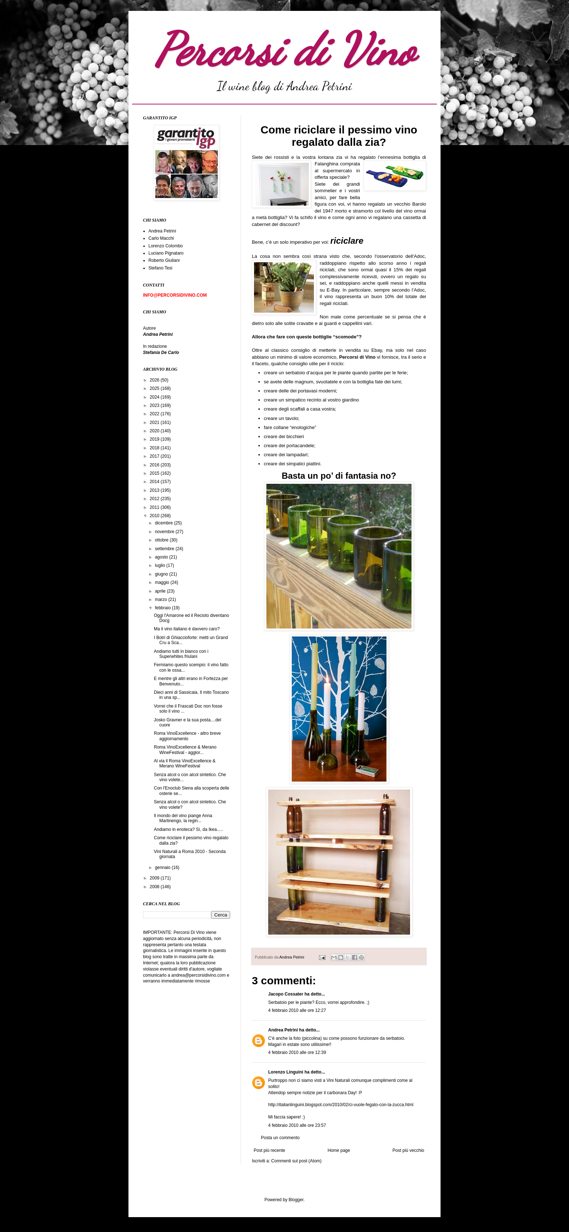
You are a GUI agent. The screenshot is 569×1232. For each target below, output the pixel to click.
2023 (155, 405)
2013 (155, 490)
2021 (155, 422)
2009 (155, 878)
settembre (165, 548)
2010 (155, 515)
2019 (155, 439)
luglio (160, 565)
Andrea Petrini (292, 957)
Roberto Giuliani (164, 260)
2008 (155, 886)
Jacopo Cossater (285, 994)
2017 (155, 456)
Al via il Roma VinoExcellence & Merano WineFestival (185, 763)
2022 (155, 413)
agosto (162, 557)
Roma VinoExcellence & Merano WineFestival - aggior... (185, 750)
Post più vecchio (408, 1150)
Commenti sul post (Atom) (296, 1160)
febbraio (163, 607)
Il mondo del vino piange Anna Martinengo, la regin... (183, 818)
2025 (155, 388)
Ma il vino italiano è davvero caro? (187, 628)
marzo (161, 599)
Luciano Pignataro (166, 253)
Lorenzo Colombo (165, 245)
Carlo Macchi (161, 238)
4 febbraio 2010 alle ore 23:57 (297, 1125)
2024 (155, 397)
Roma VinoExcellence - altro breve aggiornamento (187, 736)
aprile (161, 591)
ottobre (162, 540)
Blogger (295, 1199)
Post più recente (269, 1150)
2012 (155, 498)
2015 (155, 473)
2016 (155, 464)
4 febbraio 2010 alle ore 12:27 (297, 1010)
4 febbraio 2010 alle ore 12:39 (297, 1052)
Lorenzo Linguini (285, 1072)
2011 (155, 507)
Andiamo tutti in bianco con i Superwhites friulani (181, 654)
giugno (162, 574)
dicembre (164, 523)
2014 (155, 481)
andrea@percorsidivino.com (199, 975)
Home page (339, 1150)
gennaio (163, 867)
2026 (155, 380)
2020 (155, 430)
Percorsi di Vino (285, 49)
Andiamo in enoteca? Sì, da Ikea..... (188, 829)
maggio (163, 582)
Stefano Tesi (160, 268)
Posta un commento (280, 1137)
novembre (165, 531)
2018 (155, 447)
